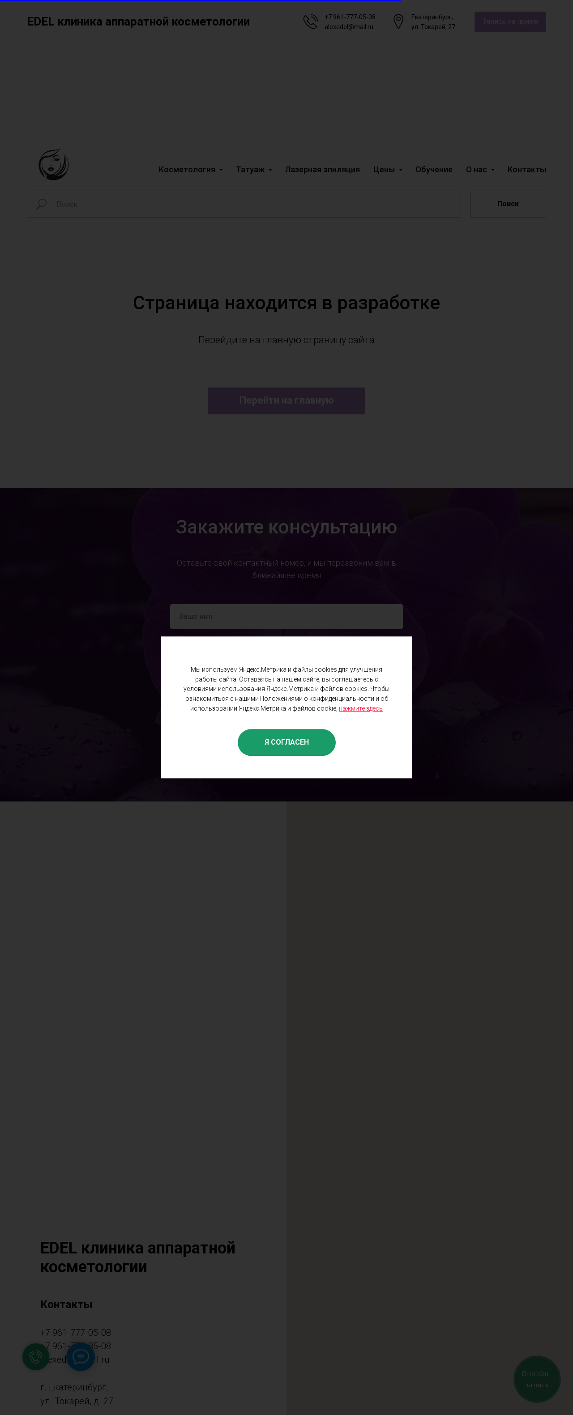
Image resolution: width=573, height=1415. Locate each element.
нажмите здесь (361, 708)
